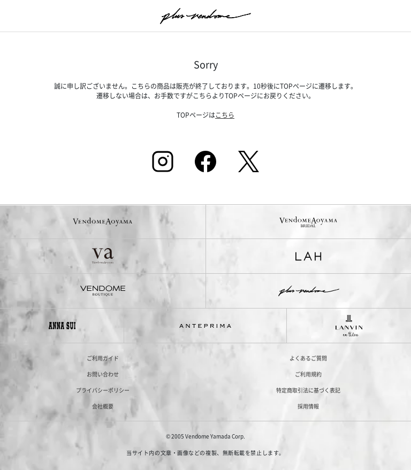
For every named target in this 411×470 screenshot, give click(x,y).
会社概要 (102, 406)
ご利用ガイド (103, 358)
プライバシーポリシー (103, 390)
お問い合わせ (103, 374)
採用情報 (308, 406)
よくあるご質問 (308, 358)
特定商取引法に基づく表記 (308, 390)
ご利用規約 (308, 374)
